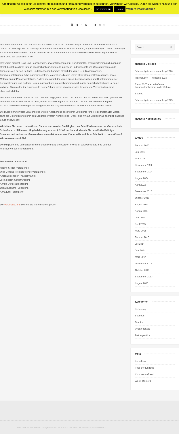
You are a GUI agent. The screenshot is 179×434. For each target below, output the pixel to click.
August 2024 (141, 178)
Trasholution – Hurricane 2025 (151, 77)
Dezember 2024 (143, 165)
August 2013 (141, 283)
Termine (139, 322)
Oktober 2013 (142, 270)
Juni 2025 (140, 152)
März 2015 (140, 230)
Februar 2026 (142, 145)
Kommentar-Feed (144, 374)
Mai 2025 (140, 158)
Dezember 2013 (143, 263)
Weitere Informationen (140, 8)
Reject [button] (120, 9)
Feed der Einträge (144, 367)
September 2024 (144, 171)
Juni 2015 (140, 217)
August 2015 (141, 211)
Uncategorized (142, 328)
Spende (139, 93)
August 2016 (141, 204)
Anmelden (140, 361)
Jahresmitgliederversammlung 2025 (154, 100)
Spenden (139, 315)
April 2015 (140, 224)
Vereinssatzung (12, 204)
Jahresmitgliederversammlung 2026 (154, 71)
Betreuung (140, 309)
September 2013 (144, 276)
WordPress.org (143, 380)
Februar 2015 (142, 237)
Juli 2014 (139, 243)
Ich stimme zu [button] (103, 9)
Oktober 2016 (142, 197)
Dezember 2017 (143, 191)
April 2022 (140, 184)
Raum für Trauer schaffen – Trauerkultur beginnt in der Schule (153, 85)
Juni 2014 (140, 250)
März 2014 (140, 257)
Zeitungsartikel (143, 335)
